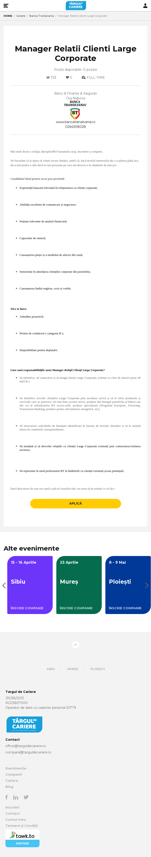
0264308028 (75, 127)
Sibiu (51, 669)
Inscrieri (12, 807)
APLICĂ (75, 503)
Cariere (20, 15)
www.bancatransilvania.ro (75, 122)
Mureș (72, 669)
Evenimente (15, 768)
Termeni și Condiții (21, 826)
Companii (13, 774)
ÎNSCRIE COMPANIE (27, 608)
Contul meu (15, 820)
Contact (12, 813)
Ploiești (97, 669)
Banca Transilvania (41, 15)
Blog (9, 787)
